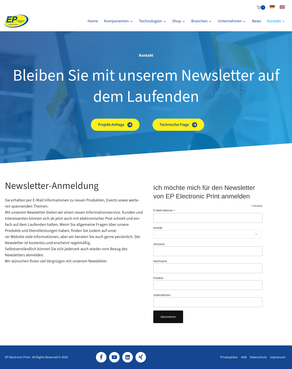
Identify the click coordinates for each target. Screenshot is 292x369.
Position (158, 278)
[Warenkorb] (261, 7)
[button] (115, 125)
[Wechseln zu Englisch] (282, 7)
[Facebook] (101, 357)
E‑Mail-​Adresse (164, 210)
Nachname (160, 261)
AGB (244, 357)
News (256, 21)
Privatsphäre (229, 357)
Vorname (159, 244)
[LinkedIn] (127, 357)
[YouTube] (114, 357)
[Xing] (140, 357)
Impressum (278, 357)
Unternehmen (162, 295)
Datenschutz (258, 357)
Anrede (157, 227)
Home (93, 21)
